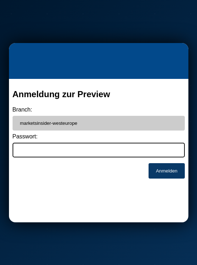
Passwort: (25, 136)
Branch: (22, 110)
